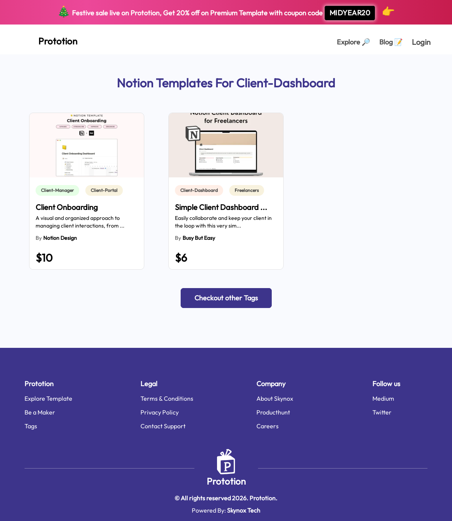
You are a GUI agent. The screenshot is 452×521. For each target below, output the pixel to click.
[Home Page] (49, 39)
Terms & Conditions (166, 398)
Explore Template (48, 398)
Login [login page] (421, 42)
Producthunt (273, 412)
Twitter (382, 412)
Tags (30, 426)
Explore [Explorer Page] (353, 42)
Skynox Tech (243, 510)
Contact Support (163, 426)
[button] (226, 298)
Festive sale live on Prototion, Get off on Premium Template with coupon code (226, 12)
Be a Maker (39, 412)
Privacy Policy (159, 412)
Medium (383, 398)
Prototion (226, 481)
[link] (59, 190)
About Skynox (274, 398)
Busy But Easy (199, 237)
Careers (267, 426)
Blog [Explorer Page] (391, 42)
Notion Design (60, 237)
